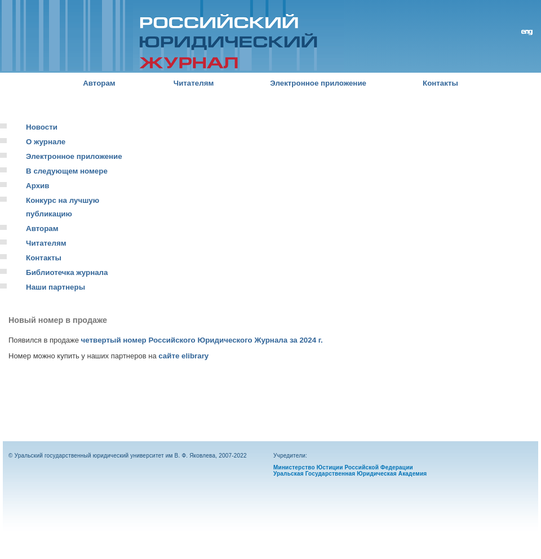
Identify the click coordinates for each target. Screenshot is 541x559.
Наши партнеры (55, 287)
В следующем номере (67, 171)
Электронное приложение (318, 83)
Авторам (99, 83)
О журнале (45, 141)
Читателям (194, 83)
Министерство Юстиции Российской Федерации (343, 467)
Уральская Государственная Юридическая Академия (350, 474)
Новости (41, 127)
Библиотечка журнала (67, 272)
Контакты (440, 83)
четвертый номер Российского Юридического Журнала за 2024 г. (202, 340)
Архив (37, 185)
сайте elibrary (183, 356)
